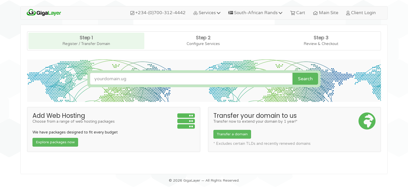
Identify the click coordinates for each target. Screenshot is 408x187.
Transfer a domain (232, 134)
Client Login (361, 12)
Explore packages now (55, 142)
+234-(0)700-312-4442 (158, 12)
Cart (297, 12)
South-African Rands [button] (255, 12)
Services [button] (207, 12)
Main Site (325, 12)
